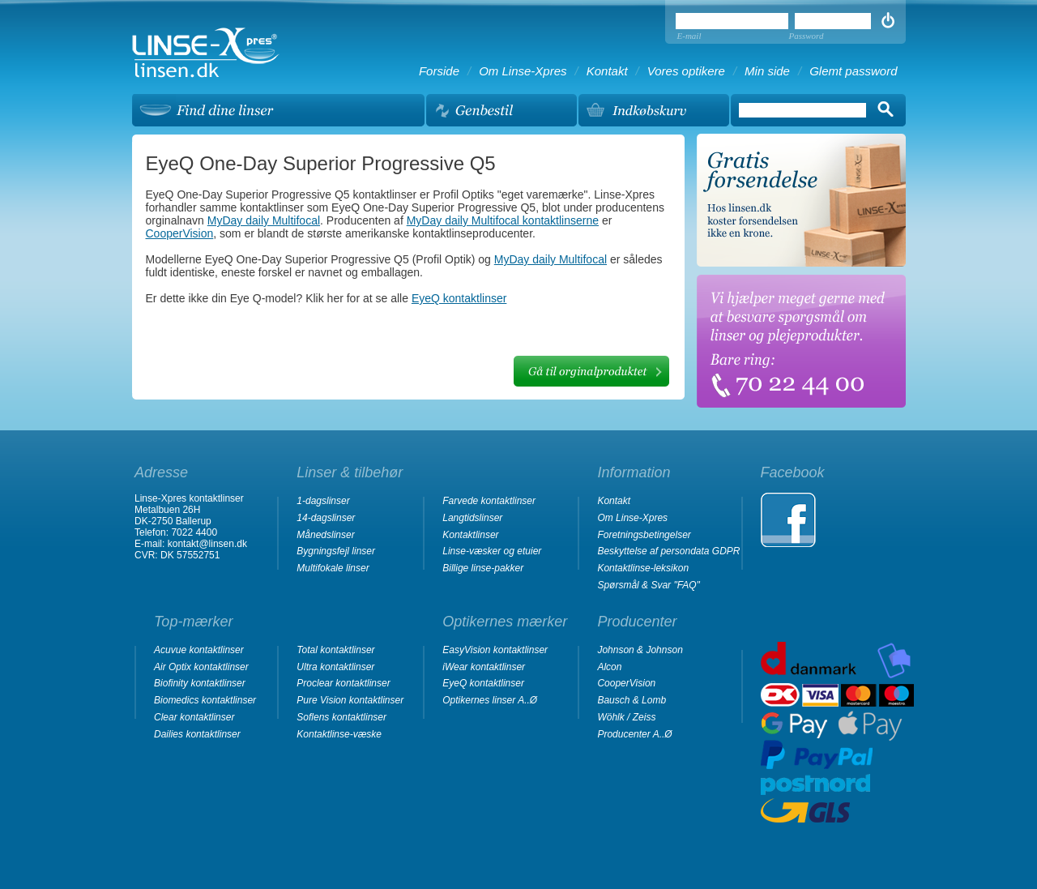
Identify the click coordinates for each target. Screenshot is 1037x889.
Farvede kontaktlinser (489, 500)
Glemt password (853, 71)
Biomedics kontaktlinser (205, 700)
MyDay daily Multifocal (263, 220)
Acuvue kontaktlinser (199, 650)
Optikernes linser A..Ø (489, 700)
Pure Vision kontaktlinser (350, 700)
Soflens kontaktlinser (341, 717)
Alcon (609, 667)
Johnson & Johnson (639, 650)
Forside (439, 71)
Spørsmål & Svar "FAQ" (648, 585)
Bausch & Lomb (631, 700)
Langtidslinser (472, 518)
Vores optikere (686, 71)
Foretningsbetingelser (643, 535)
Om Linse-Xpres (522, 71)
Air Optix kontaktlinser (201, 667)
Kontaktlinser (470, 535)
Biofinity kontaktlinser (199, 683)
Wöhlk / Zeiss (626, 717)
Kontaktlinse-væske (339, 734)
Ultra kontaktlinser (335, 667)
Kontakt (607, 71)
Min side (767, 71)
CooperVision (180, 233)
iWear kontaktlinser (483, 667)
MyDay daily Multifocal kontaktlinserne (503, 220)
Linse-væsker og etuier (491, 551)
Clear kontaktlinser (194, 717)
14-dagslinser (326, 518)
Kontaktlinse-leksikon (643, 568)
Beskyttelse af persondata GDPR (668, 551)
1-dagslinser (323, 500)
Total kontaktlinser (335, 650)
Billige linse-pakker (482, 568)
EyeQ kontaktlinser (459, 298)
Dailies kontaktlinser (197, 734)
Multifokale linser (333, 568)
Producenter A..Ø (634, 734)
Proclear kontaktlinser (343, 683)
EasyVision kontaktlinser (495, 650)
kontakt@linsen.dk (207, 543)
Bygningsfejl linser (336, 551)
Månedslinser (325, 535)
